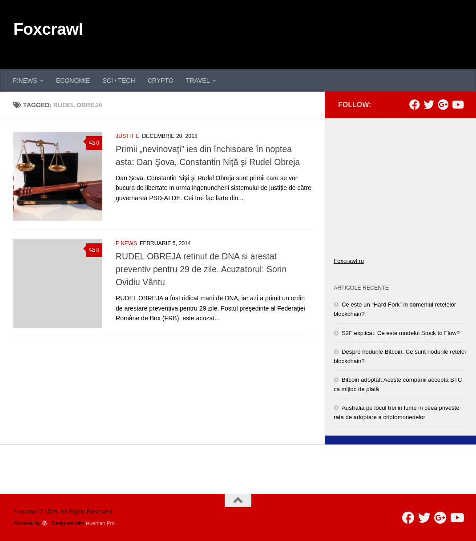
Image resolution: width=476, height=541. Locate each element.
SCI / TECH (118, 80)
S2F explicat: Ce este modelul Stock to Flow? (401, 333)
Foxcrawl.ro (349, 261)
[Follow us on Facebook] (414, 104)
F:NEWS (25, 80)
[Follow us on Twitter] (429, 104)
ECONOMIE (73, 80)
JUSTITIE (127, 136)
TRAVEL (198, 80)
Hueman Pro (100, 523)
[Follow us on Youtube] (457, 104)
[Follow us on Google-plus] (443, 104)
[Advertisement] (301, 33)
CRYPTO (160, 80)
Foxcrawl (48, 29)
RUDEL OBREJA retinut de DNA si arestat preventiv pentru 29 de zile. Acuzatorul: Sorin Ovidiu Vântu (201, 269)
